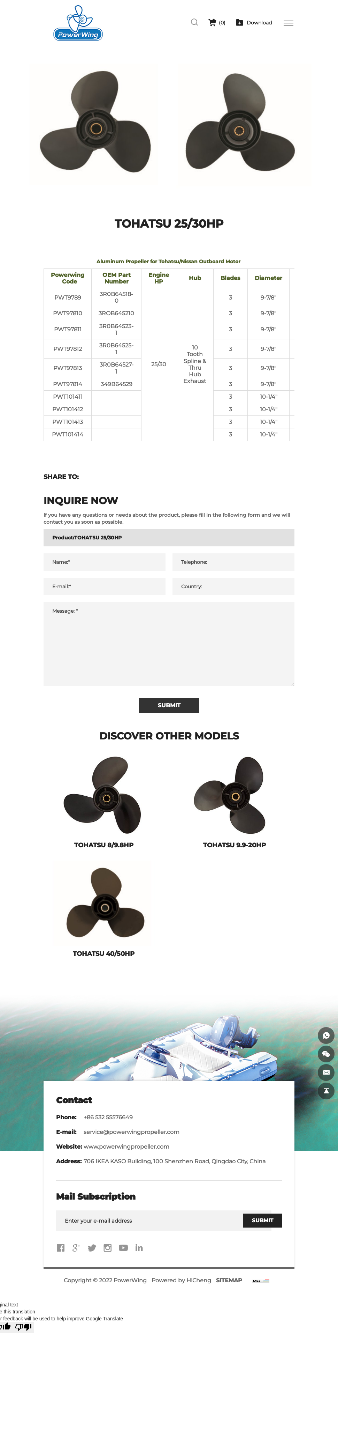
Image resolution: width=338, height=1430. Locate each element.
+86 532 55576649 (108, 1117)
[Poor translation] (23, 1327)
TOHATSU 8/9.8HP (103, 845)
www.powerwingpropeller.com (126, 1146)
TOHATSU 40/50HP (104, 954)
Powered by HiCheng (181, 1280)
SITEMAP (229, 1280)
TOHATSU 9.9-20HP (234, 845)
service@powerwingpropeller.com (131, 1132)
